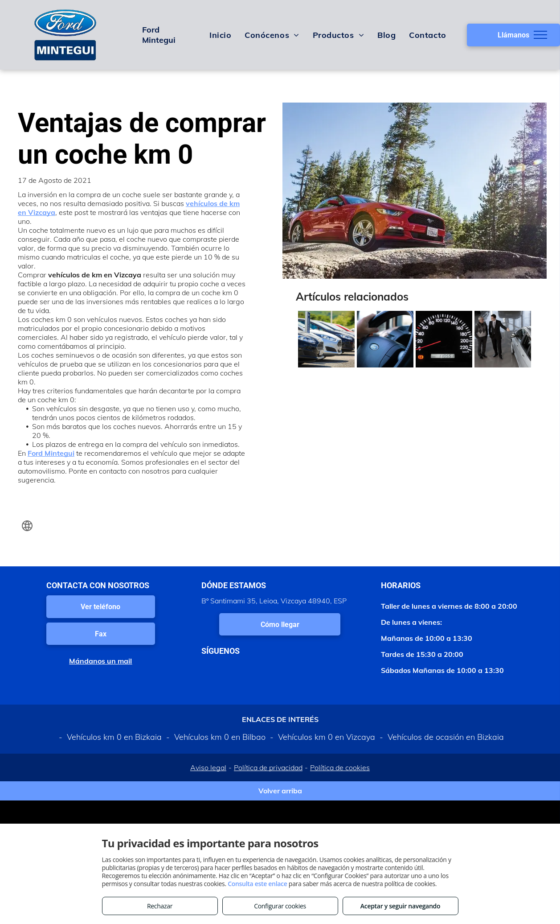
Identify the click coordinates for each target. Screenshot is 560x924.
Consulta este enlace (257, 883)
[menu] (540, 34)
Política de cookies (340, 767)
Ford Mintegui (51, 453)
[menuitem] (220, 34)
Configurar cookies (280, 906)
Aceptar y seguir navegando (400, 906)
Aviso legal (208, 767)
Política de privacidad (268, 767)
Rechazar (159, 906)
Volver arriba (280, 790)
